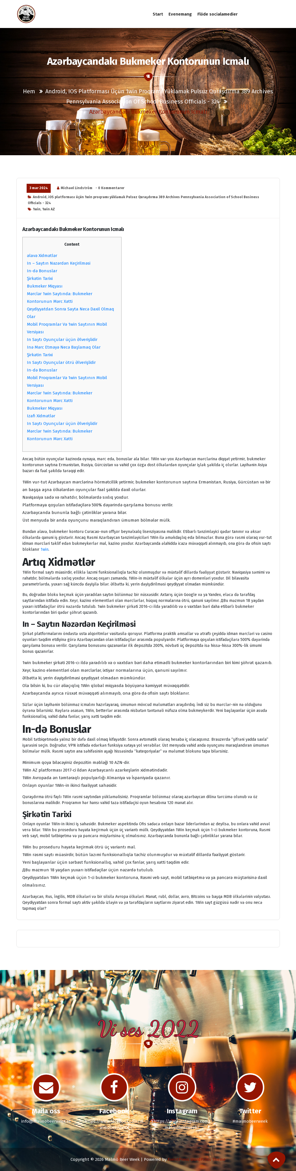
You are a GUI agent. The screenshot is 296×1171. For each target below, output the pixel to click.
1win (37, 209)
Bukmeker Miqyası (45, 286)
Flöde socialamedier (217, 14)
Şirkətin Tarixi (40, 278)
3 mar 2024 (38, 188)
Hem (29, 91)
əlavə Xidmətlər (42, 255)
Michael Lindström (76, 188)
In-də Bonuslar (42, 270)
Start (158, 14)
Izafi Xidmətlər (41, 415)
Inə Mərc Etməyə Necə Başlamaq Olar (64, 347)
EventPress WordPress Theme (196, 1159)
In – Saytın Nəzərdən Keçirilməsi (58, 263)
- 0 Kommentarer (109, 188)
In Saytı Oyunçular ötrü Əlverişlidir (61, 362)
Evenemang (180, 14)
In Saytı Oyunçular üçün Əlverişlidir (62, 339)
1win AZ (48, 209)
